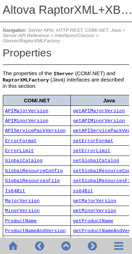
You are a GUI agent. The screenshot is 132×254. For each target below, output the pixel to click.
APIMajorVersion (26, 111)
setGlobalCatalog (96, 160)
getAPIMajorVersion (99, 111)
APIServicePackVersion (35, 130)
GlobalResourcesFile (32, 180)
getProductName (93, 221)
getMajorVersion (94, 201)
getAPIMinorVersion (99, 120)
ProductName (21, 221)
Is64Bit (15, 191)
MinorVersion (22, 210)
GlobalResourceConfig (34, 171)
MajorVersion (22, 201)
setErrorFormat (93, 141)
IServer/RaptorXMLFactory (31, 40)
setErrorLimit (92, 150)
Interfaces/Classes (74, 35)
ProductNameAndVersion (35, 231)
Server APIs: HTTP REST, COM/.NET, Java (74, 30)
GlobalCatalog (24, 160)
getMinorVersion (94, 210)
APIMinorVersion (26, 120)
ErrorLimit (19, 150)
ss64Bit (83, 191)
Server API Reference (26, 35)
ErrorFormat (21, 141)
